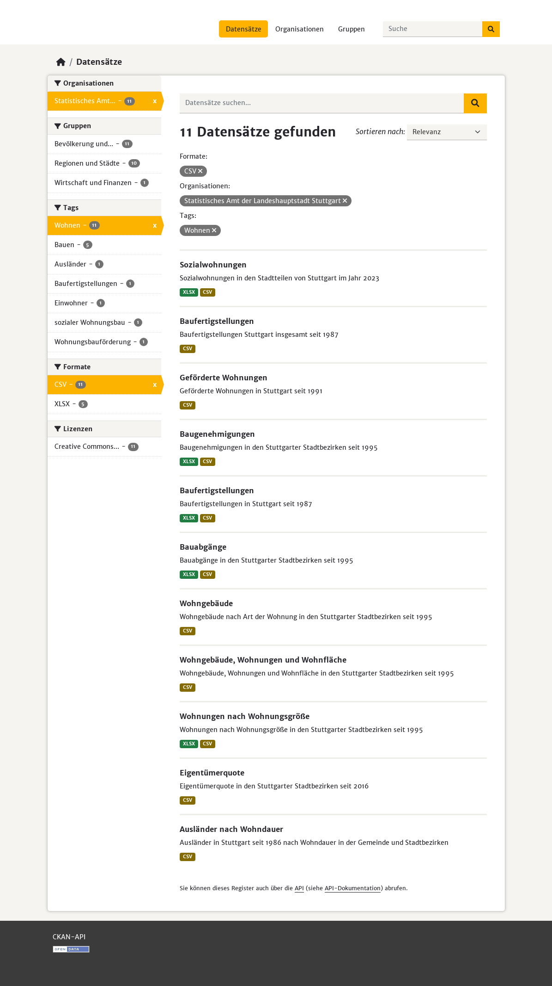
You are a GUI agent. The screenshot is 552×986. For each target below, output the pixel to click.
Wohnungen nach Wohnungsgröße (244, 716)
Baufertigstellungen (217, 321)
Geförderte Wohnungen (223, 377)
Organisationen (299, 29)
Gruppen (351, 29)
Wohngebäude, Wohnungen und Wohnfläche (263, 659)
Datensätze (243, 29)
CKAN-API (69, 937)
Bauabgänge (203, 547)
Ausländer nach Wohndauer (231, 829)
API (299, 888)
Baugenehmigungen (217, 434)
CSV (207, 292)
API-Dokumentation (353, 888)
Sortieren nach (379, 131)
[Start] (61, 62)
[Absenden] (491, 29)
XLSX (189, 292)
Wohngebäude (206, 603)
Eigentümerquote (212, 772)
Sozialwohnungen (213, 264)
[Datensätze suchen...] (433, 29)
